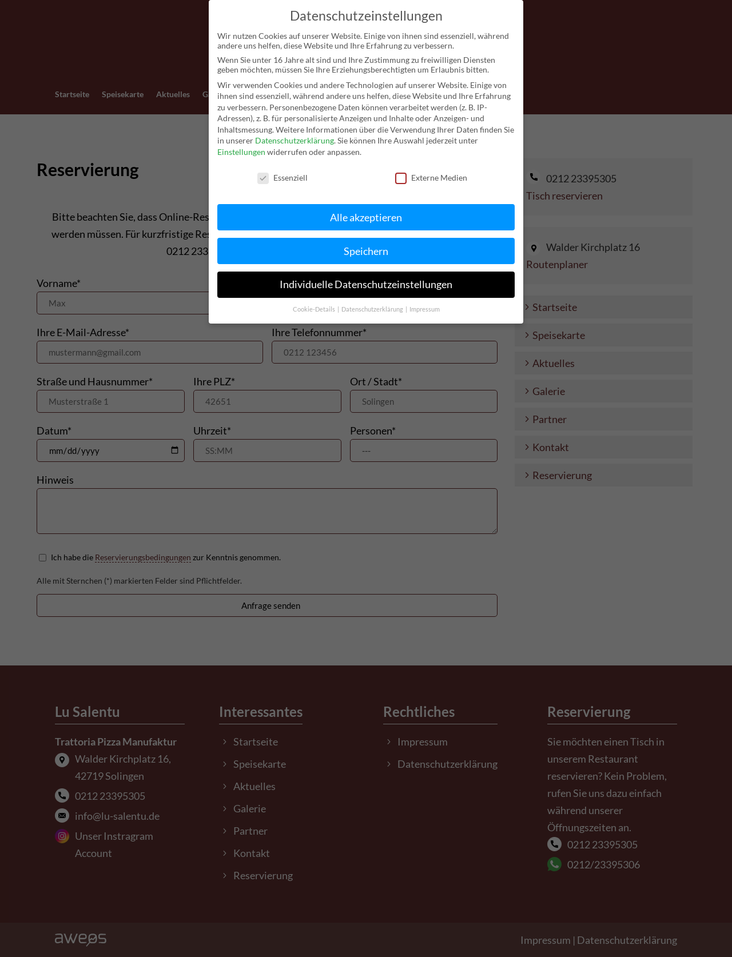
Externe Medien (431, 168)
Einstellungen (241, 142)
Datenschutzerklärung (294, 131)
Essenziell (282, 168)
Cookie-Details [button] (314, 300)
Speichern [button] (366, 242)
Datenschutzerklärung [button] (372, 300)
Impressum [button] (424, 300)
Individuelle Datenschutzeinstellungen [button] (366, 275)
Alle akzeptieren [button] (366, 208)
